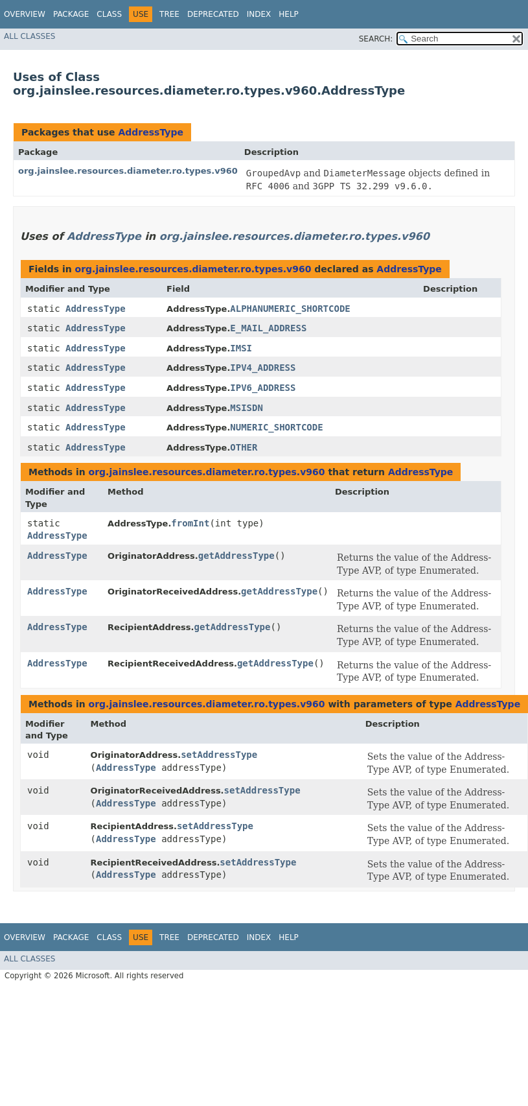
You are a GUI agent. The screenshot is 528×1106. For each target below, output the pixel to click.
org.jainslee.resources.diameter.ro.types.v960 (128, 171)
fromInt (190, 523)
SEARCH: (376, 38)
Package (71, 14)
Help (289, 14)
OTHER (243, 447)
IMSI (241, 348)
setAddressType (219, 754)
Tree (169, 14)
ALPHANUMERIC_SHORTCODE (290, 308)
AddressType (150, 132)
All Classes (29, 36)
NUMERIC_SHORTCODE (276, 427)
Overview (24, 14)
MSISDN (246, 408)
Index (259, 14)
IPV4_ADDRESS (262, 367)
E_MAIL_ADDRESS (268, 328)
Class (109, 14)
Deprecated (213, 14)
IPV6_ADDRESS (262, 387)
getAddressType (236, 555)
